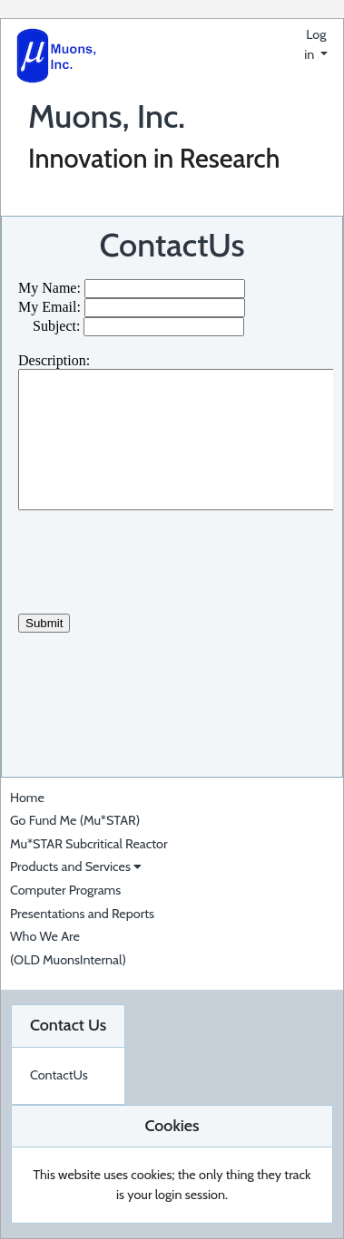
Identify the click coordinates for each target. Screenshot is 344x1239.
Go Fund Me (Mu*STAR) (75, 820)
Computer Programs (65, 890)
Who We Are (45, 936)
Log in (315, 44)
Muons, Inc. (106, 116)
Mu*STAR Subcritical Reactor (89, 844)
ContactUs (171, 245)
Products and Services (76, 866)
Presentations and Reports (82, 913)
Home (27, 797)
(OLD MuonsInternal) (68, 960)
